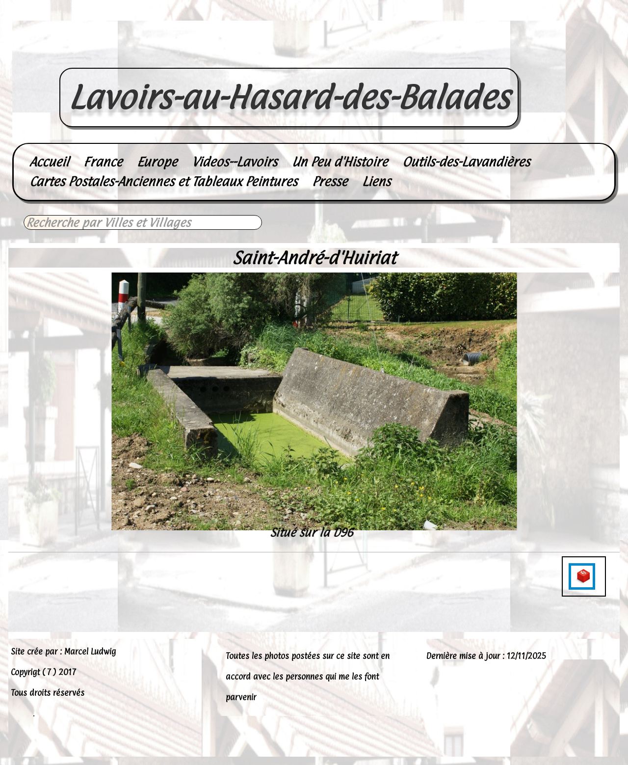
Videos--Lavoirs (234, 161)
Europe (157, 161)
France (102, 161)
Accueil (49, 161)
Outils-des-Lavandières (466, 161)
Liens (376, 181)
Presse (329, 181)
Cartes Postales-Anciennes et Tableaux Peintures (163, 181)
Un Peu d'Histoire (340, 161)
